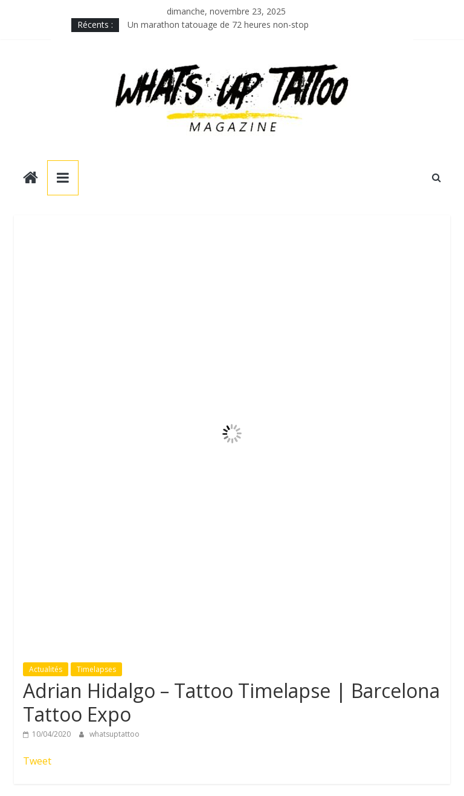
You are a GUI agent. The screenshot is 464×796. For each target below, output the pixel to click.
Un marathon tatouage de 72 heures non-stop (218, 24)
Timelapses (96, 669)
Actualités (45, 669)
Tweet (37, 761)
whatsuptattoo (114, 734)
